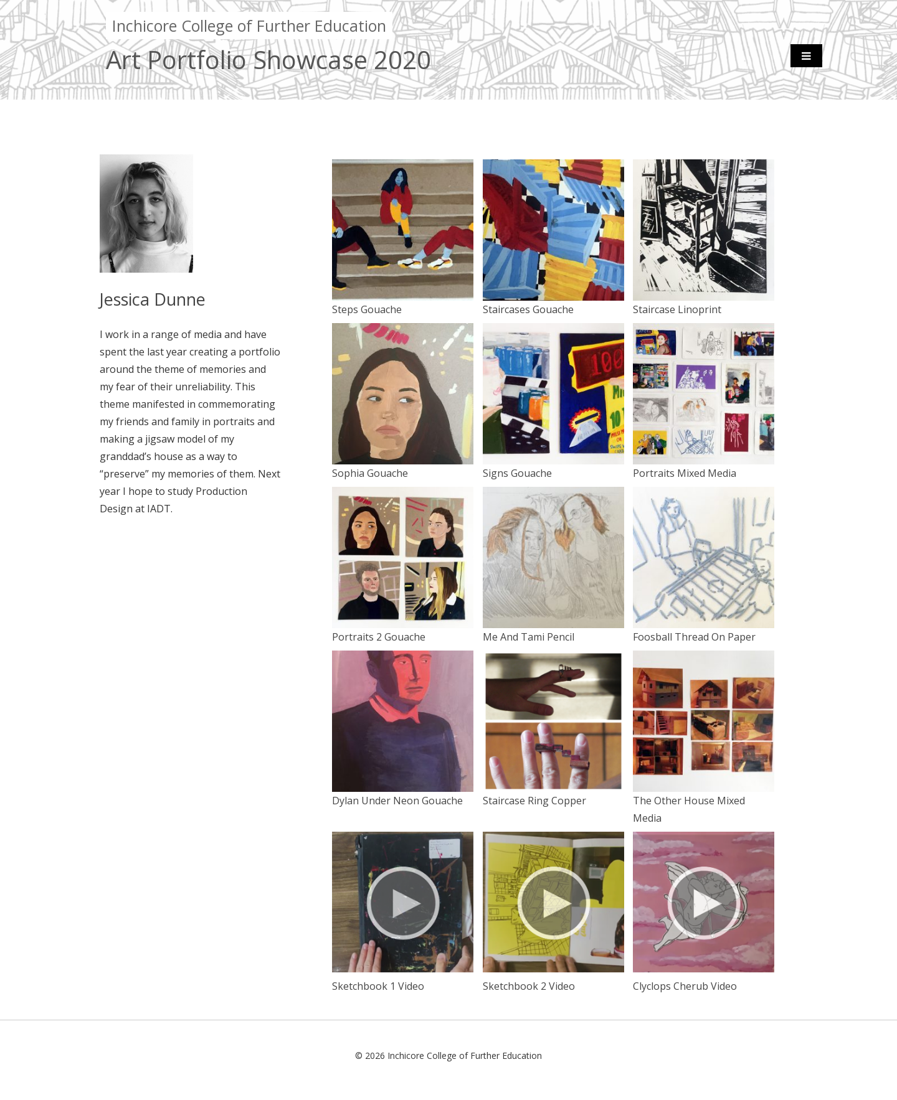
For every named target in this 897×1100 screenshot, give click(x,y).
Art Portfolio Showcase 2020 (268, 59)
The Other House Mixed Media (703, 803)
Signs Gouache (553, 467)
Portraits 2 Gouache (402, 631)
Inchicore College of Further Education (249, 25)
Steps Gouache (402, 303)
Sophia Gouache (402, 467)
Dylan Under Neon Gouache (402, 794)
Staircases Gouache (553, 303)
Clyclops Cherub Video (703, 980)
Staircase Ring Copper (553, 794)
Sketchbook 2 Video (553, 980)
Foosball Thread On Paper (703, 631)
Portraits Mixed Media (703, 467)
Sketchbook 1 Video (402, 980)
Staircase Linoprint (703, 303)
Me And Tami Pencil (553, 631)
